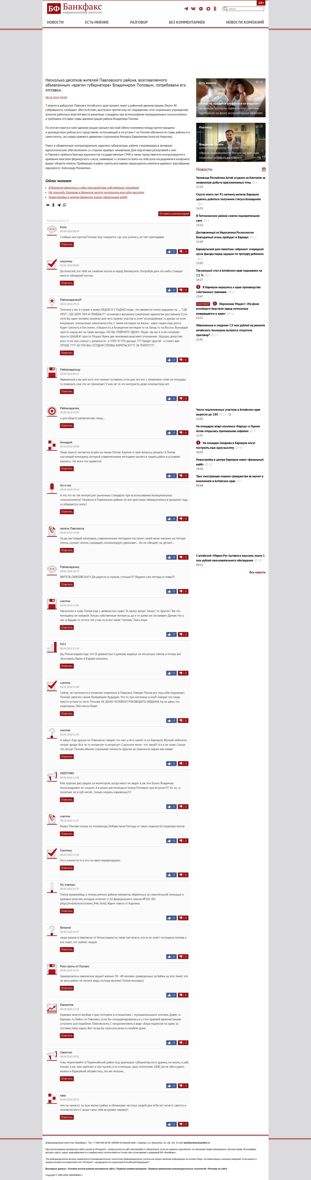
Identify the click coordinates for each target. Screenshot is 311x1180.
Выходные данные (55, 1169)
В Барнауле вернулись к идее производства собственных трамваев (94, 187)
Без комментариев (187, 22)
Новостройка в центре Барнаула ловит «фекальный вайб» (88, 197)
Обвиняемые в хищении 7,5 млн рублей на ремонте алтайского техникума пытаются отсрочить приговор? (230, 330)
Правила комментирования (131, 1169)
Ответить (67, 244)
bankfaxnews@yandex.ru (197, 1143)
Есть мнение (97, 22)
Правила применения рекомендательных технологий (177, 1169)
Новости (55, 22)
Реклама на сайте (217, 1169)
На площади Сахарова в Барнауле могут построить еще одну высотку (96, 192)
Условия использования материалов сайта (91, 1169)
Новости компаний (245, 22)
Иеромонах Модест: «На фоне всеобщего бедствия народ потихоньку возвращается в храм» (227, 308)
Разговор (139, 22)
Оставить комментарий (174, 213)
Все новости (258, 572)
